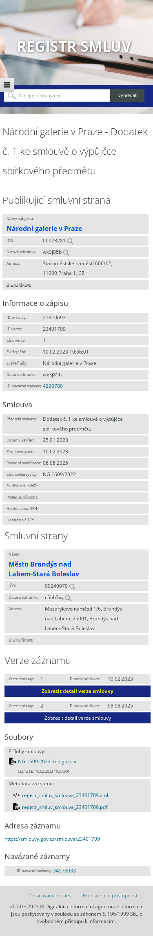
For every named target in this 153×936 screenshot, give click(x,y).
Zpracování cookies (50, 895)
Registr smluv (74, 46)
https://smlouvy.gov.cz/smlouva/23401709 (52, 838)
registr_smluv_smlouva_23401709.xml (65, 795)
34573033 (64, 871)
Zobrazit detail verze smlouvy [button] (77, 691)
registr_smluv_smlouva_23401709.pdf (64, 807)
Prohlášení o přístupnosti (111, 895)
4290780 (53, 386)
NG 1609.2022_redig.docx (47, 761)
